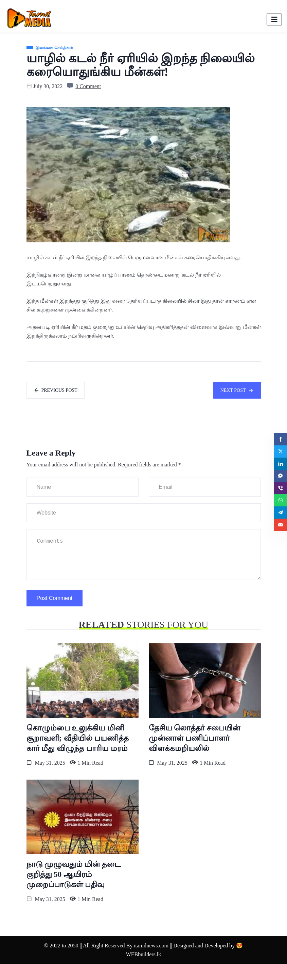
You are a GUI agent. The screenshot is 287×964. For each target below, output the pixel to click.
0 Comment (88, 86)
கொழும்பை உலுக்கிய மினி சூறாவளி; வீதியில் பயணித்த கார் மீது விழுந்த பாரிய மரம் (77, 738)
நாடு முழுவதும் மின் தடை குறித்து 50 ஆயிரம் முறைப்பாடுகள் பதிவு (73, 874)
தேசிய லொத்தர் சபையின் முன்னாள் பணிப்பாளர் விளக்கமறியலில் (194, 738)
